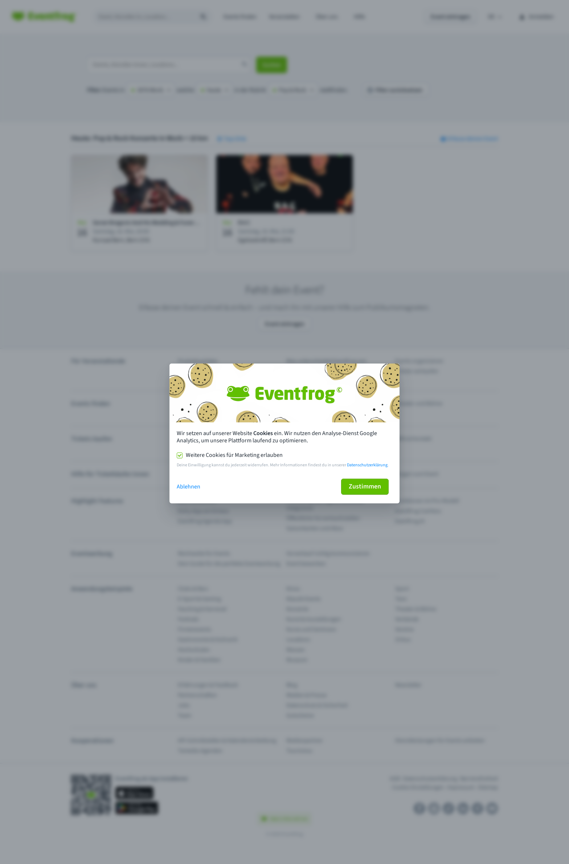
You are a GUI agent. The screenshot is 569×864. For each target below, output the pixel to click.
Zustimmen (365, 486)
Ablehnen (188, 486)
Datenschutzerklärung (367, 465)
